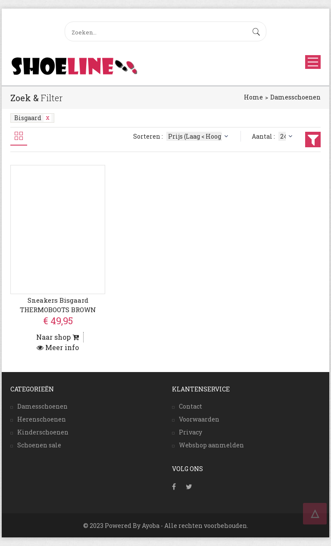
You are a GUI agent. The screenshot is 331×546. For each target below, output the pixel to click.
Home (253, 97)
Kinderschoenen (43, 432)
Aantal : (273, 136)
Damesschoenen (295, 97)
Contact (190, 406)
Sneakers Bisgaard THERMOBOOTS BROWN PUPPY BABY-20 (58, 309)
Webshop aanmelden (211, 445)
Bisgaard (32, 118)
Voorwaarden (199, 419)
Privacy (190, 432)
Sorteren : (181, 136)
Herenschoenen (41, 419)
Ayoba (150, 525)
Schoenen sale (39, 445)
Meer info (58, 347)
